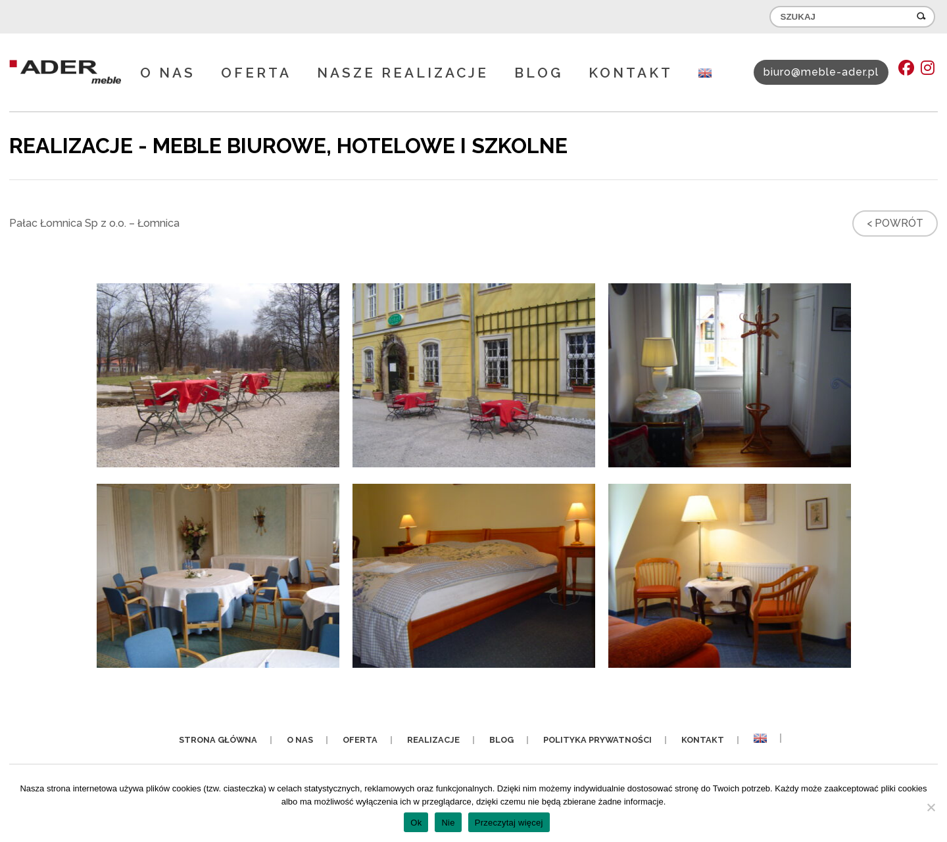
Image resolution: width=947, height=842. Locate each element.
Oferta (256, 72)
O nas (167, 72)
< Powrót (895, 223)
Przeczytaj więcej (509, 823)
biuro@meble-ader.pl (821, 72)
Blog (538, 72)
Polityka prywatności (597, 740)
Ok (416, 823)
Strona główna (218, 740)
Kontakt (631, 72)
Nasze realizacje (403, 72)
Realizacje (433, 740)
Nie (447, 823)
